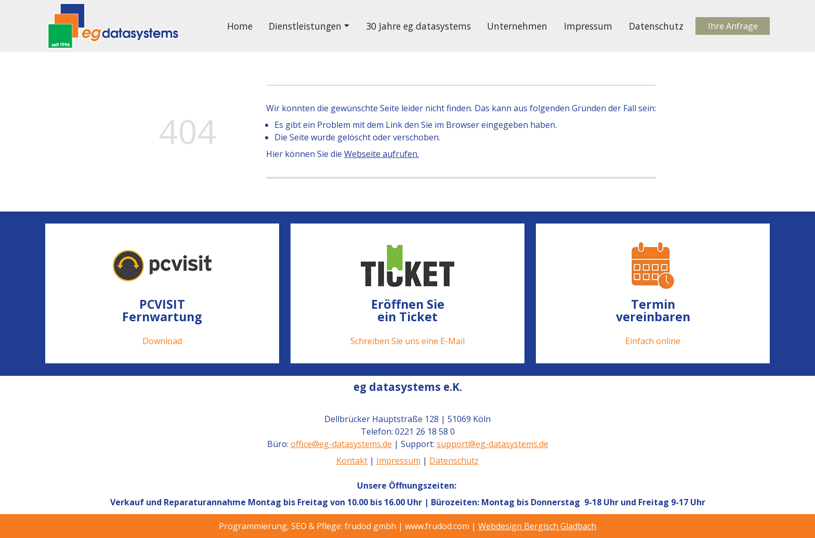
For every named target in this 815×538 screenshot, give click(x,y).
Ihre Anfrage (733, 26)
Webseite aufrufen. (381, 154)
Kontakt (351, 460)
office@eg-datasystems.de (340, 444)
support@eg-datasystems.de (492, 444)
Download (162, 341)
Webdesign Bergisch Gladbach (537, 526)
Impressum (588, 26)
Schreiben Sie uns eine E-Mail (407, 341)
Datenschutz (656, 26)
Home (240, 26)
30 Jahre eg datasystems (418, 26)
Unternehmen (517, 26)
